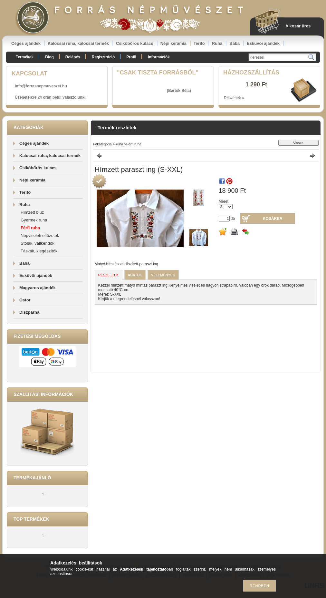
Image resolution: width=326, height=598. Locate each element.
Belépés (72, 57)
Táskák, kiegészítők (39, 251)
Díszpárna (29, 312)
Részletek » (234, 98)
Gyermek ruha (34, 220)
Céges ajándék (26, 43)
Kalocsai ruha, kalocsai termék (78, 43)
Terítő (199, 43)
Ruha (217, 43)
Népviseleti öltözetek (40, 235)
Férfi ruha (30, 227)
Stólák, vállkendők (37, 243)
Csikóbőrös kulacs (134, 43)
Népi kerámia (173, 43)
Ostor (25, 300)
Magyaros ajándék (37, 287)
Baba (234, 43)
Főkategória (102, 144)
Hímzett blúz (32, 212)
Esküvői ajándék (263, 43)
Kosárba (273, 218)
